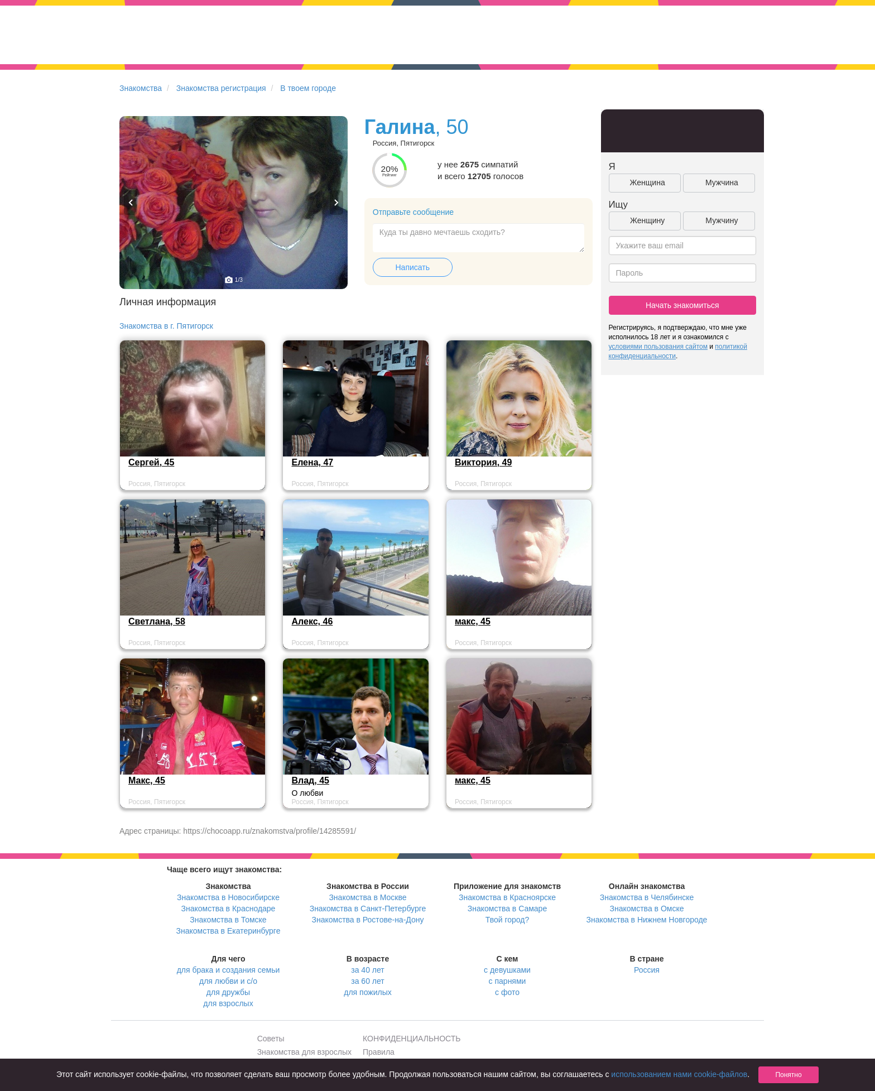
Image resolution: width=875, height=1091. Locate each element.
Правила (379, 1051)
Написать (413, 267)
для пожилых (367, 992)
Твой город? (507, 919)
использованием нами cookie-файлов (679, 1074)
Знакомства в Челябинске (647, 897)
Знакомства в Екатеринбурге (228, 930)
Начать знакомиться (682, 305)
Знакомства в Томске (228, 919)
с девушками (507, 969)
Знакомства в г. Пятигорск (166, 325)
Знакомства (140, 88)
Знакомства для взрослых (304, 1051)
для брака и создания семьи (228, 969)
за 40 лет (367, 969)
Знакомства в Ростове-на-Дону (368, 919)
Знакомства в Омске (647, 908)
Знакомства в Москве (367, 897)
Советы (271, 1038)
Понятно (788, 1075)
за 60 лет (367, 981)
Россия (647, 969)
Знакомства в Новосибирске (228, 897)
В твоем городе (308, 88)
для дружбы (228, 992)
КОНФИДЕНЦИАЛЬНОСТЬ (411, 1038)
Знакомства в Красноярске (507, 897)
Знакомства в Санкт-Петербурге (368, 908)
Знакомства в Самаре (507, 908)
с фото (507, 992)
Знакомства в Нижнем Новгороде (647, 919)
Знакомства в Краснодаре (228, 908)
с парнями (507, 981)
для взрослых (228, 1003)
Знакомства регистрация (221, 88)
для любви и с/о (228, 981)
